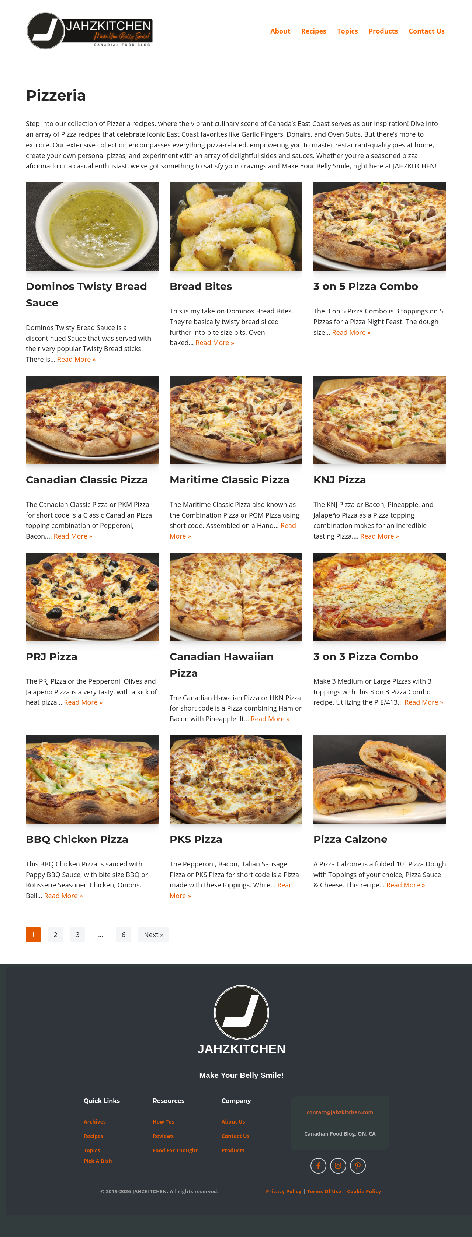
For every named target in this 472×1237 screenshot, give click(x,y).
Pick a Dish (98, 1160)
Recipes (313, 31)
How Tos (163, 1121)
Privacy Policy (283, 1191)
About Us (233, 1121)
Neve (13, 1227)
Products (383, 31)
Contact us (236, 1135)
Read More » (76, 359)
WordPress (83, 1227)
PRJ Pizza (51, 656)
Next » (153, 934)
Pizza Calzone (350, 839)
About (280, 31)
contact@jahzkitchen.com (340, 1112)
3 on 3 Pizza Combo (365, 656)
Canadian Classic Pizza (87, 479)
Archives (95, 1121)
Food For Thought (175, 1150)
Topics (347, 31)
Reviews (163, 1135)
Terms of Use (324, 1191)
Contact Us (427, 31)
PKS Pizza (196, 839)
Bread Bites (201, 286)
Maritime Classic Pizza (229, 479)
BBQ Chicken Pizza (77, 839)
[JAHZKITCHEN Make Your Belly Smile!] (90, 31)
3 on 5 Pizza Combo (365, 286)
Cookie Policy (364, 1191)
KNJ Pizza (339, 479)
